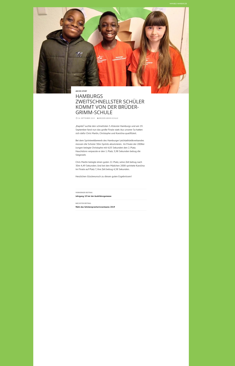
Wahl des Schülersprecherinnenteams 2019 (111, 205)
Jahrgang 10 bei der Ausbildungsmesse (111, 194)
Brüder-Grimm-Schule (108, 118)
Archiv (78, 91)
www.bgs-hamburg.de (178, 4)
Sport (84, 91)
